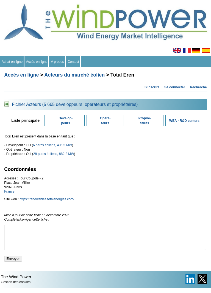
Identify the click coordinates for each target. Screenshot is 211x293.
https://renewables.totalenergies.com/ (47, 199)
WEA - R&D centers (184, 121)
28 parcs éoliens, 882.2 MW (53, 154)
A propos (57, 62)
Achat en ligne (12, 62)
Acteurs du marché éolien (74, 75)
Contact (73, 62)
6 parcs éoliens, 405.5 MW (52, 145)
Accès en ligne (36, 62)
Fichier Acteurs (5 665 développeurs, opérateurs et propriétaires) (75, 104)
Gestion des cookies (15, 287)
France (9, 191)
